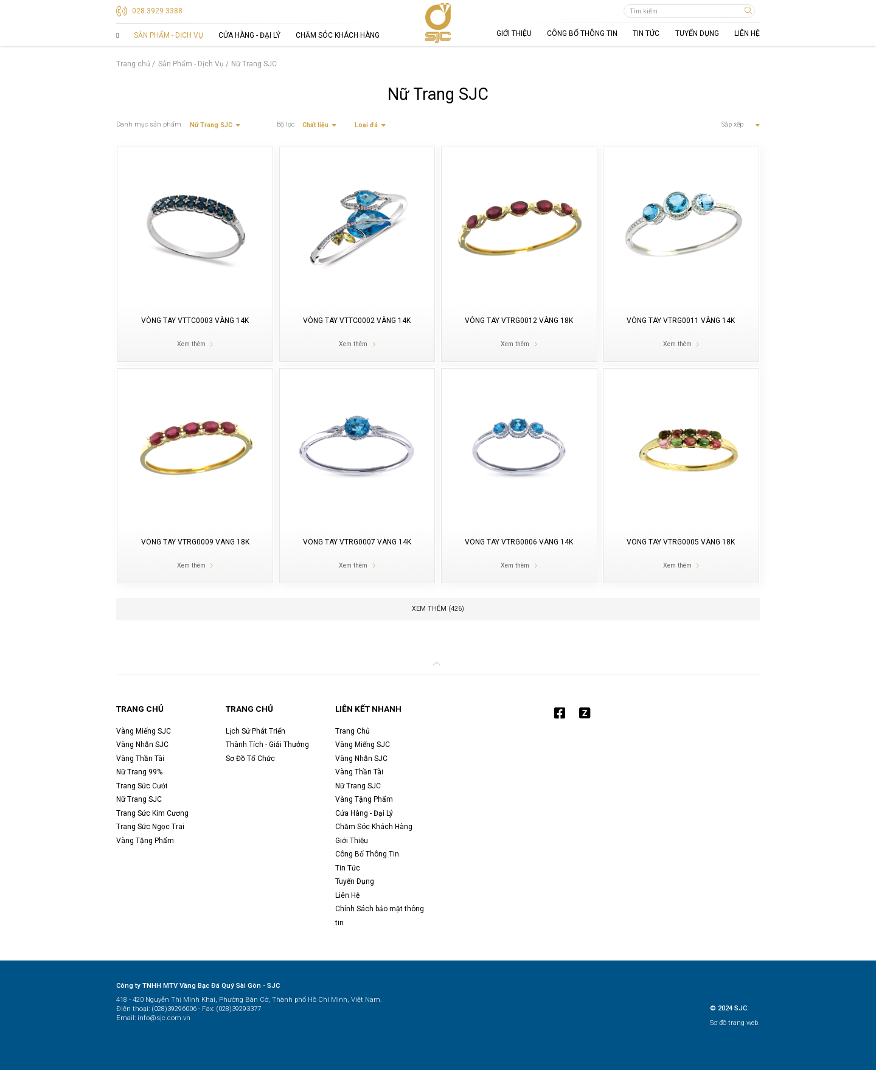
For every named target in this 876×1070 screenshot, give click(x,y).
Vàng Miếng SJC (143, 731)
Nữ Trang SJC (139, 799)
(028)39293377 (237, 1009)
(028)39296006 (173, 1009)
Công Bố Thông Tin (582, 33)
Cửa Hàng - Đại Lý (249, 35)
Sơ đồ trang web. (735, 1023)
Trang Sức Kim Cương (152, 813)
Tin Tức (646, 33)
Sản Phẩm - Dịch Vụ (168, 35)
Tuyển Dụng (697, 33)
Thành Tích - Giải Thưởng (267, 744)
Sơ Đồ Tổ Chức (250, 758)
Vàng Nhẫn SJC (142, 744)
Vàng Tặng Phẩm (145, 840)
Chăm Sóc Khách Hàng (338, 35)
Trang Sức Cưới (141, 786)
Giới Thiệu (514, 33)
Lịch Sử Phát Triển (255, 731)
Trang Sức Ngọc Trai (150, 826)
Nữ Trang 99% (139, 772)
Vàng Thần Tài (140, 758)
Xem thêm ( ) (438, 609)
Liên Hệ (747, 33)
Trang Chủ (117, 35)
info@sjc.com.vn (163, 1018)
